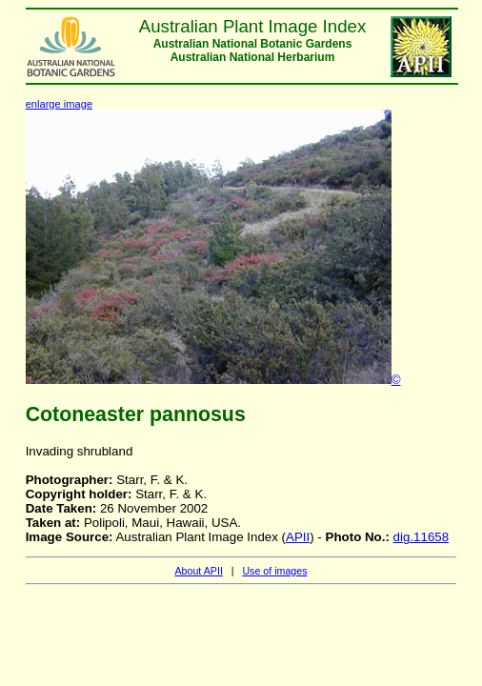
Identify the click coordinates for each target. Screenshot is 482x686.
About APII (198, 570)
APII (298, 537)
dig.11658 (421, 537)
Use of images (274, 570)
